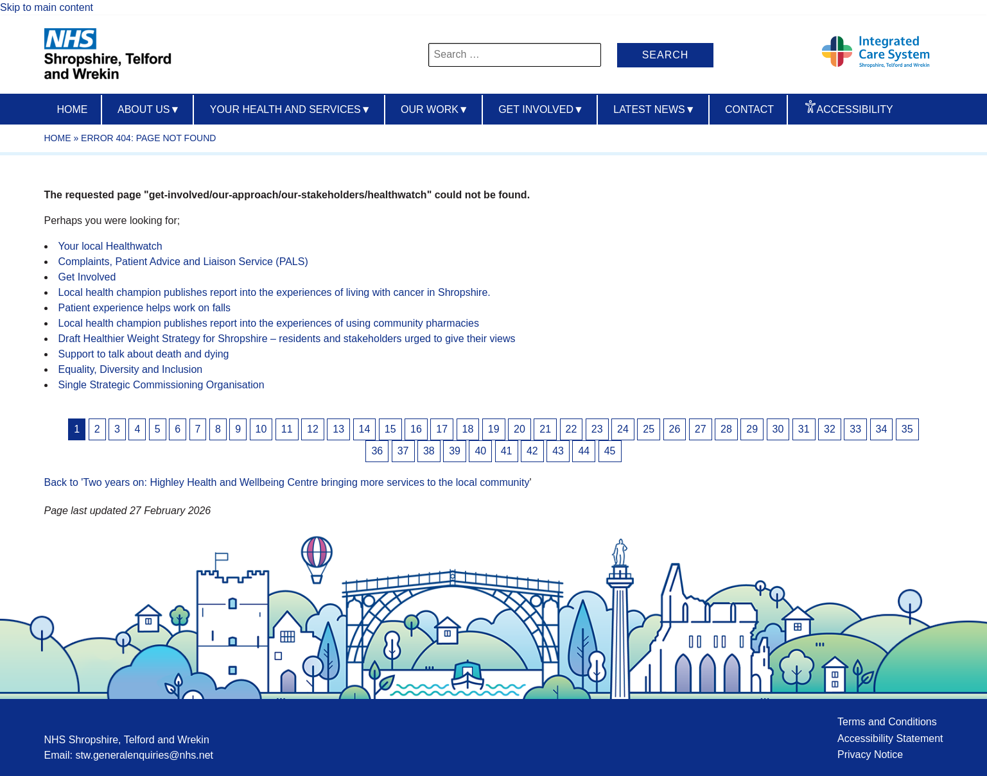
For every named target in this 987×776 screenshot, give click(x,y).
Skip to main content (46, 7)
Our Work (435, 109)
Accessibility (855, 109)
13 (338, 429)
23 (597, 429)
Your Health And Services (290, 109)
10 (261, 429)
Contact (749, 109)
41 (506, 450)
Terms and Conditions (887, 721)
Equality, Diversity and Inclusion (130, 369)
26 (675, 429)
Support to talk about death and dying (143, 354)
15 (390, 429)
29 (752, 429)
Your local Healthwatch (110, 246)
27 (700, 429)
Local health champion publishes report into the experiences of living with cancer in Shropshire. (274, 292)
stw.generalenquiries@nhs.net (144, 755)
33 (855, 429)
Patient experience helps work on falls (144, 307)
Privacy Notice (870, 754)
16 (416, 429)
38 (429, 450)
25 (648, 429)
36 (377, 450)
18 (468, 429)
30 (778, 429)
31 (804, 429)
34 (881, 429)
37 (403, 450)
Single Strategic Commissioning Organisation (161, 384)
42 (532, 450)
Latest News (654, 109)
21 (545, 429)
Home (72, 109)
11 (287, 429)
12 (313, 429)
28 (726, 429)
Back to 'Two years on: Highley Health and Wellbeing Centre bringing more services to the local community (287, 482)
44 (584, 450)
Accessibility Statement (890, 738)
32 (829, 429)
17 (442, 429)
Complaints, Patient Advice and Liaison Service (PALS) (183, 261)
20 (519, 429)
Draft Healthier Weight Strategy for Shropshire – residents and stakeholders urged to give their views (287, 338)
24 (623, 429)
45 (610, 450)
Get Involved (541, 109)
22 (571, 429)
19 (494, 429)
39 (454, 450)
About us (149, 109)
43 (558, 450)
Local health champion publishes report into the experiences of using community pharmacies (268, 323)
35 (907, 429)
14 (365, 429)
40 (480, 450)
